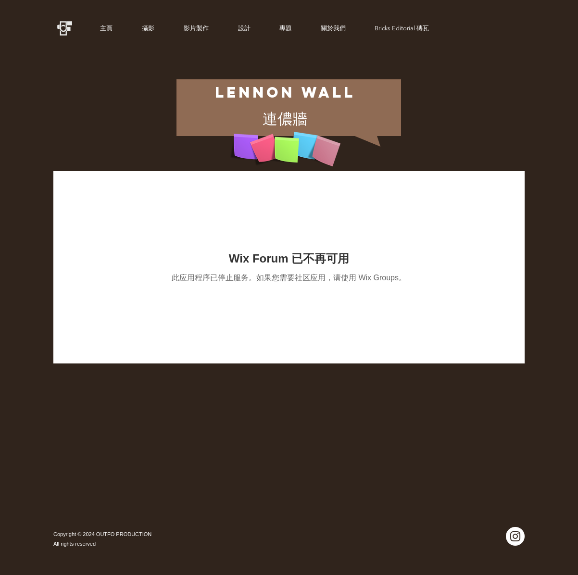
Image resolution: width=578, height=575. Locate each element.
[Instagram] (515, 536)
